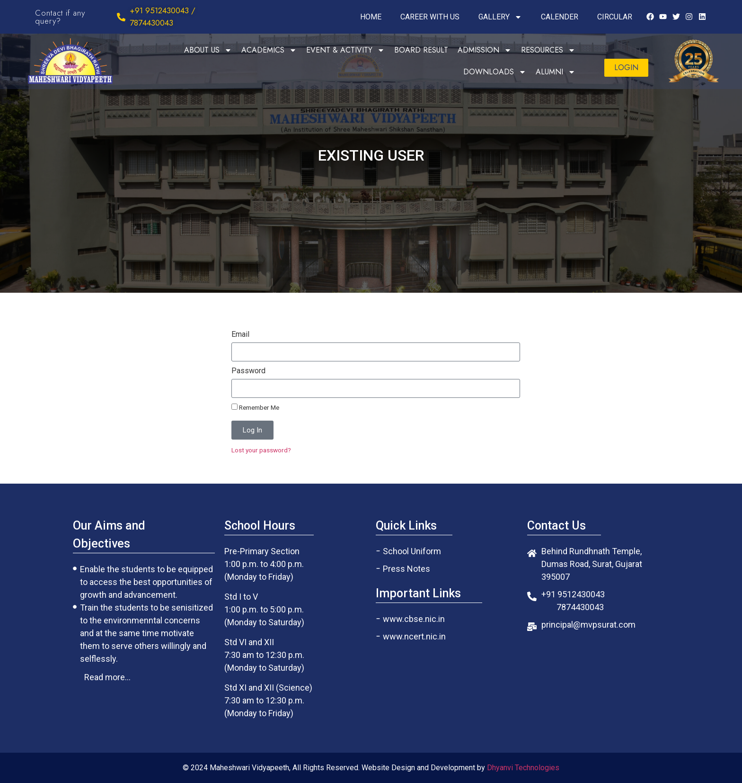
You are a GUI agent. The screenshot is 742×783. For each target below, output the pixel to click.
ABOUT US (208, 50)
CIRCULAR (614, 16)
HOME (370, 16)
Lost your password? (261, 450)
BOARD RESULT (421, 50)
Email (240, 335)
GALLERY (500, 17)
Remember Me (255, 407)
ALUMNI (555, 72)
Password (248, 371)
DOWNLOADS (494, 72)
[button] (626, 68)
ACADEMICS (269, 50)
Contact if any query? (60, 17)
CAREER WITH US (429, 16)
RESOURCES (548, 50)
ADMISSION (485, 50)
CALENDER (559, 16)
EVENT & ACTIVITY (345, 50)
